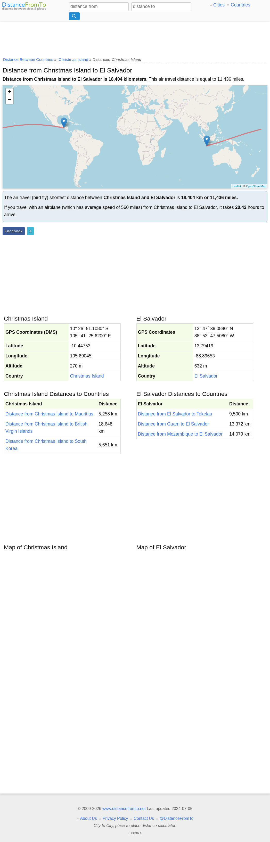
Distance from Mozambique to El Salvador (180, 434)
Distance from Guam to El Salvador (173, 424)
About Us (88, 818)
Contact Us (144, 818)
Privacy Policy (115, 818)
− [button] (9, 100)
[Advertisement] (135, 38)
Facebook (14, 231)
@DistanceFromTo (176, 818)
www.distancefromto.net (124, 808)
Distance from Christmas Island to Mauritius (49, 413)
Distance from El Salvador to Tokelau (175, 413)
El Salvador (206, 376)
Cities (219, 4)
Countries (240, 4)
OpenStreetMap (256, 186)
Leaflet (236, 186)
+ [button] (9, 92)
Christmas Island (87, 376)
